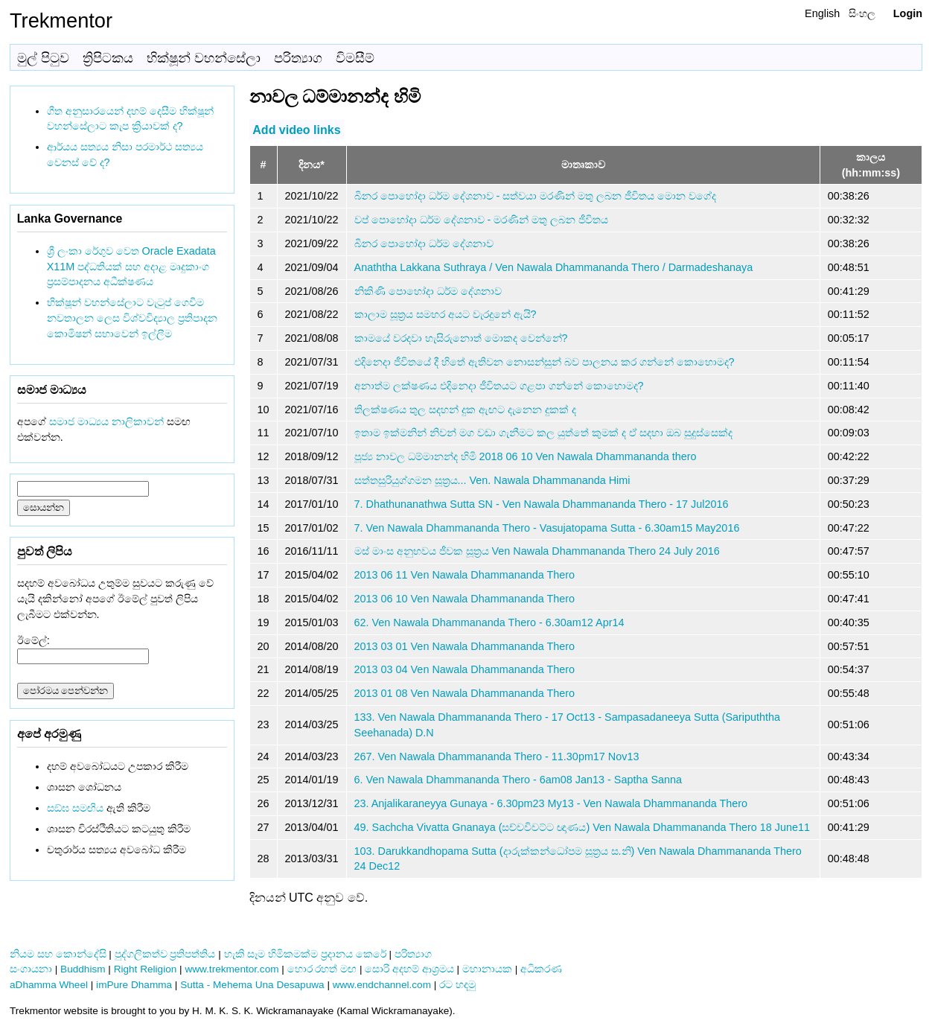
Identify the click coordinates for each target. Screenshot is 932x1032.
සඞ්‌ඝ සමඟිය (75, 808)
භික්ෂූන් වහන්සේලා (204, 58)
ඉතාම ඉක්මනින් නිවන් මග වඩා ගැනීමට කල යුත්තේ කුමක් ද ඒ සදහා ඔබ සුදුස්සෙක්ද (543, 433)
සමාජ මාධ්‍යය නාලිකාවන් (106, 421)
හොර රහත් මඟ (322, 969)
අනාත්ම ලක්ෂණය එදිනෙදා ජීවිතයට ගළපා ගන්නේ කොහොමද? (499, 386)
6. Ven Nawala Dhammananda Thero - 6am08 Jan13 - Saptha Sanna (518, 780)
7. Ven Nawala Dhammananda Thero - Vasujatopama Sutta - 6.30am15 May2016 (547, 528)
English (822, 13)
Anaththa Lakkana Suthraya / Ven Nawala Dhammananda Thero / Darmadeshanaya (553, 267)
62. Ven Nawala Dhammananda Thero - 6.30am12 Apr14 (489, 622)
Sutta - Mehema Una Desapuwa (252, 984)
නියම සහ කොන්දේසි (58, 954)
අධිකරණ (541, 969)
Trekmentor (61, 20)
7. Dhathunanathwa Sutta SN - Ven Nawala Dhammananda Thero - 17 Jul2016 (541, 504)
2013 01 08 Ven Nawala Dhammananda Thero (464, 693)
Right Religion (145, 969)
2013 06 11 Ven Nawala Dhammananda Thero (464, 575)
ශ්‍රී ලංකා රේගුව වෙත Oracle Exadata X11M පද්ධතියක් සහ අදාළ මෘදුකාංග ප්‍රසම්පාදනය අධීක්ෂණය (131, 266)
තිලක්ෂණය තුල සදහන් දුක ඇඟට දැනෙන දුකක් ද (465, 409)
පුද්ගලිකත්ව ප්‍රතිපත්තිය (165, 954)
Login (907, 13)
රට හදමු (457, 984)
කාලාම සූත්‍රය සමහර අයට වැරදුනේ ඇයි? (445, 314)
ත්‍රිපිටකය (108, 58)
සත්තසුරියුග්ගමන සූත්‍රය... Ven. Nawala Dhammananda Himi (492, 480)
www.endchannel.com (382, 984)
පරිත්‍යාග (298, 58)
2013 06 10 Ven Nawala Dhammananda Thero (464, 599)
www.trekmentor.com (231, 969)
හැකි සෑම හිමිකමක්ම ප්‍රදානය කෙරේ (305, 954)
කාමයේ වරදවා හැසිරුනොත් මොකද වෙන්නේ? (461, 338)
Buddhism (82, 969)
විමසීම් (355, 58)
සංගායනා (31, 969)
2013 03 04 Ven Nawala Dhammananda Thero (464, 669)
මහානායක (487, 969)
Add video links (296, 129)
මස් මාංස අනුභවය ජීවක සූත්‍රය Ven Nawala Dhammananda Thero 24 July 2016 (537, 551)
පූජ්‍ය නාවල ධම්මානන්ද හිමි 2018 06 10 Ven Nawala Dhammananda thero (525, 456)
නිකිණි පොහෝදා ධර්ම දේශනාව (428, 291)
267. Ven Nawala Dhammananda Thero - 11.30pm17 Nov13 (496, 756)
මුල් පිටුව (43, 58)
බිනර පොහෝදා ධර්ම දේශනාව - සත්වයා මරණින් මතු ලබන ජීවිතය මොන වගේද (535, 196)
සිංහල (862, 13)
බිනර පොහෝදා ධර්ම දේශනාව (424, 243)
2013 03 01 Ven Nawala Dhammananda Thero (464, 646)
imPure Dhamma (134, 984)
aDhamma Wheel (49, 984)
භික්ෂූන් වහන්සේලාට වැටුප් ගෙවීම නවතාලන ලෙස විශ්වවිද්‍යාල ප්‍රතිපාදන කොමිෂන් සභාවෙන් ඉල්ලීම (132, 318)
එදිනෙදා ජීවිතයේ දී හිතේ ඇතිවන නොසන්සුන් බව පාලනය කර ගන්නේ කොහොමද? (544, 362)
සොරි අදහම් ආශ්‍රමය (409, 969)
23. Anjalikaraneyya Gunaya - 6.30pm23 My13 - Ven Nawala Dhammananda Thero (551, 803)
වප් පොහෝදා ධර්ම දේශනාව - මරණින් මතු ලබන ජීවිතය (481, 220)
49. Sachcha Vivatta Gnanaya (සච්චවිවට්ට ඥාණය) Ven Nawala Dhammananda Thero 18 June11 (582, 827)
